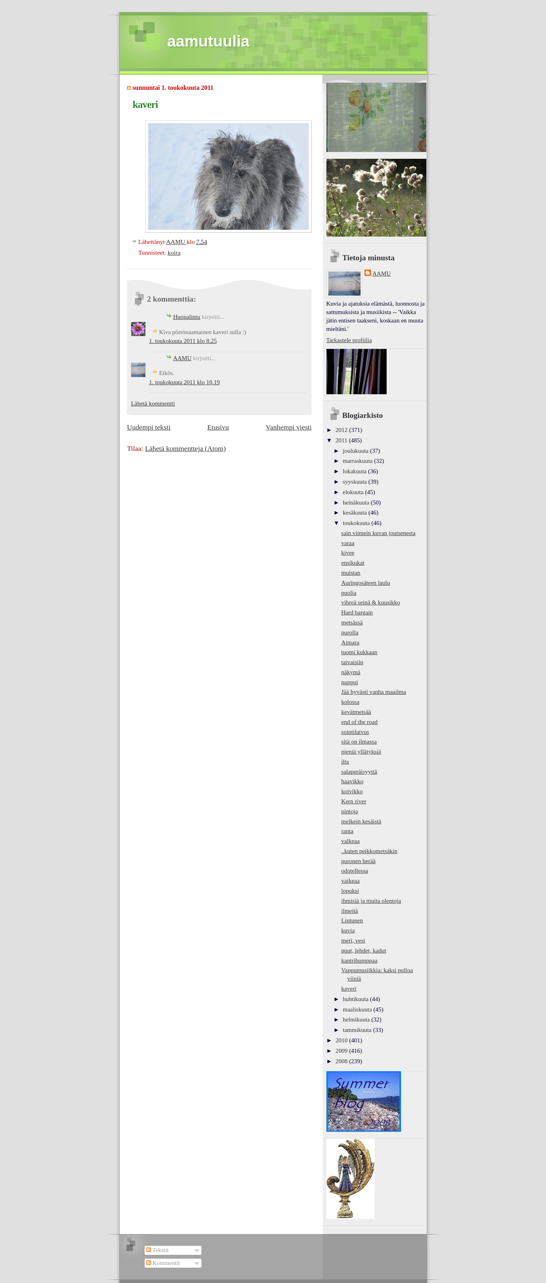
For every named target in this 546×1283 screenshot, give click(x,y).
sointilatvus (355, 732)
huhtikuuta (356, 999)
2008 (342, 1061)
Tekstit (157, 1250)
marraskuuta (358, 461)
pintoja (349, 811)
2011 (342, 440)
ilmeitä (349, 911)
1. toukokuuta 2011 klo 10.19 (184, 382)
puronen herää (358, 861)
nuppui (349, 682)
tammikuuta (358, 1030)
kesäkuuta (356, 512)
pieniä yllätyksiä (361, 751)
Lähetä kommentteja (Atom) (185, 448)
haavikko (352, 781)
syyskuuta (356, 481)
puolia (349, 593)
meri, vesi (353, 940)
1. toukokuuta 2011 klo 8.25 (183, 341)
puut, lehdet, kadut (363, 950)
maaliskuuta (358, 1009)
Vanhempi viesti (289, 427)
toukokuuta (357, 523)
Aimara (350, 642)
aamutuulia (208, 41)
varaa (347, 543)
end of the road (359, 722)
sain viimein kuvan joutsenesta (378, 533)
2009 (342, 1051)
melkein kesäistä (361, 821)
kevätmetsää (356, 712)
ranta (347, 831)
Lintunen (352, 920)
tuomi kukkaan (359, 652)
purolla (350, 632)
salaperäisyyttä (359, 771)
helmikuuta (357, 1019)
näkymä (351, 672)
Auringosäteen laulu (365, 583)
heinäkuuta (357, 502)
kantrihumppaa (359, 960)
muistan (351, 573)
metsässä (352, 622)
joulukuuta (356, 451)
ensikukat (353, 562)
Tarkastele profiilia (349, 340)
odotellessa (354, 870)
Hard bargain (357, 612)
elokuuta (354, 492)
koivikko (352, 791)
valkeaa (350, 841)
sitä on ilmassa (359, 741)
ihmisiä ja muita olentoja (371, 901)
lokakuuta (355, 471)
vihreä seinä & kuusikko (370, 602)
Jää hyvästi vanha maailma (373, 692)
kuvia (347, 930)
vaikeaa (350, 881)
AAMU (182, 358)
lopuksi (350, 891)
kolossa (350, 702)
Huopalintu (186, 317)
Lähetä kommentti (153, 403)
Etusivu (218, 427)
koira (173, 252)
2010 (342, 1040)
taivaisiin (352, 662)
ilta (345, 761)
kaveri (349, 988)
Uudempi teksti (148, 427)
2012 (342, 430)
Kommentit (163, 1263)
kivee (347, 552)
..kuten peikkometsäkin (369, 851)
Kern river (353, 801)
